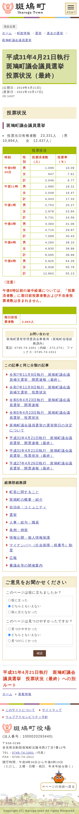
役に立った (19, 600)
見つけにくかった (24, 640)
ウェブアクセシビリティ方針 (26, 717)
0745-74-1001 (23, 752)
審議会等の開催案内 (26, 565)
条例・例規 (18, 530)
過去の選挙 (55, 33)
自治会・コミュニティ (28, 507)
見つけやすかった (24, 629)
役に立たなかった (24, 612)
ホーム (7, 33)
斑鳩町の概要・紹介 (26, 499)
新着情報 (24, 694)
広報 (13, 558)
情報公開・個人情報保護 (29, 537)
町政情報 (23, 33)
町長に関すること (24, 492)
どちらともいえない (26, 606)
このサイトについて (20, 710)
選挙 (38, 33)
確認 (40, 653)
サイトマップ (52, 710)
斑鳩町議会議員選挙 (17, 40)
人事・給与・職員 (24, 522)
